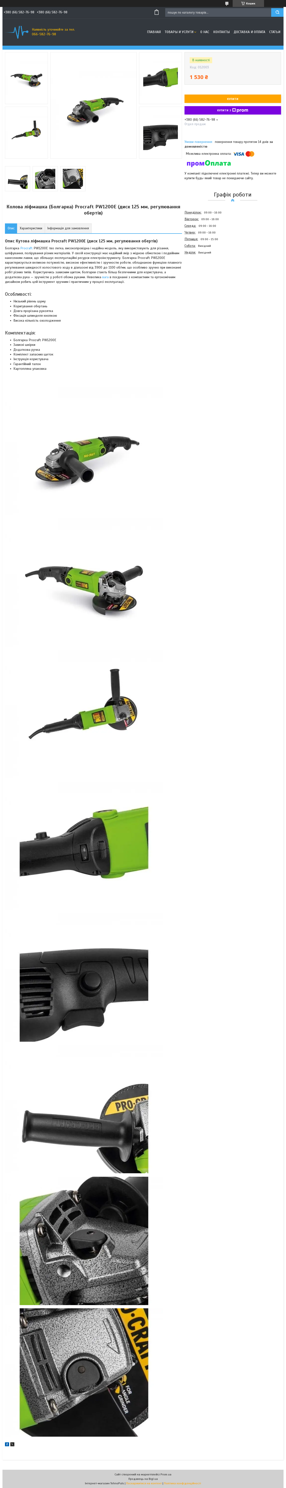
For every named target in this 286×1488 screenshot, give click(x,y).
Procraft (26, 248)
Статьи (274, 32)
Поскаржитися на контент (144, 1483)
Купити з (232, 110)
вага (105, 277)
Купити (232, 99)
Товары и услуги (179, 32)
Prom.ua (166, 1474)
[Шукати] (277, 12)
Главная (154, 32)
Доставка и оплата (249, 32)
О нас (204, 32)
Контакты (221, 32)
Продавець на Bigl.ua (143, 1479)
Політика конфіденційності (182, 1483)
